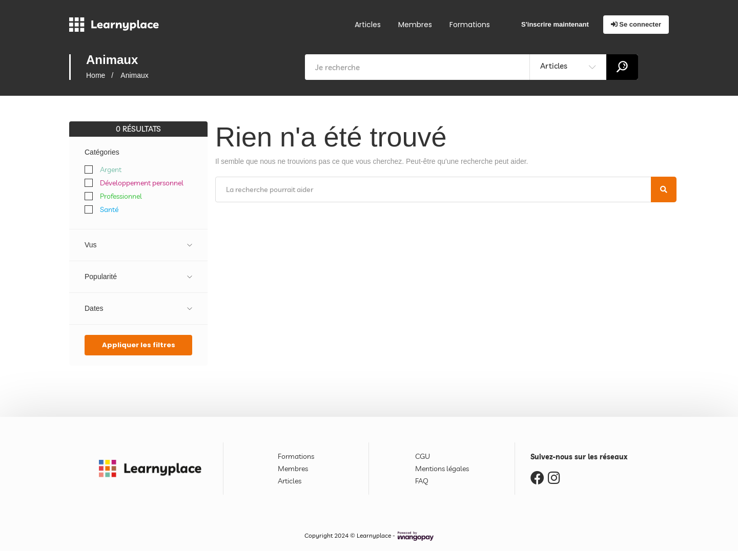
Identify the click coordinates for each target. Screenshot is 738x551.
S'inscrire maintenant (555, 24)
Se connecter (636, 24)
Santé (109, 209)
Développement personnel (141, 183)
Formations (469, 24)
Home (95, 75)
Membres (415, 24)
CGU (422, 456)
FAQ (421, 480)
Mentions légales (442, 468)
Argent (110, 169)
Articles (368, 24)
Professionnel (121, 196)
